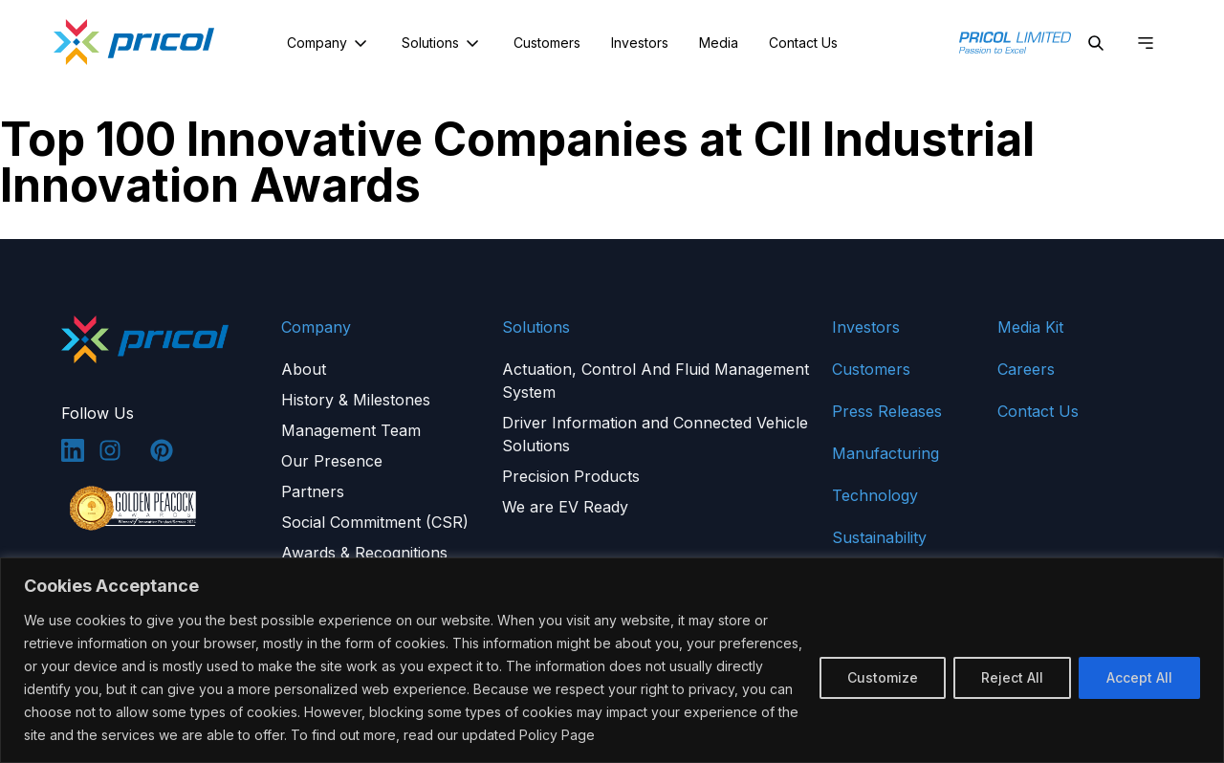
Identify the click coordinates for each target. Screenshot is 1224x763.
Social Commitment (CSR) (375, 522)
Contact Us (803, 42)
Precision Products (571, 476)
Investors (639, 42)
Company (329, 43)
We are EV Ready (565, 506)
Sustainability (879, 537)
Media (718, 42)
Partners (312, 491)
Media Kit (1030, 327)
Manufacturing (885, 453)
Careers (1026, 369)
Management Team (351, 430)
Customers (547, 42)
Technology (875, 495)
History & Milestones (355, 399)
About (303, 369)
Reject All (1012, 677)
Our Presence (331, 460)
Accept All (1139, 677)
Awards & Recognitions (364, 552)
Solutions (442, 43)
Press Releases (887, 411)
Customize (882, 677)
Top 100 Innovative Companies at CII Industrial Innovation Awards (517, 162)
